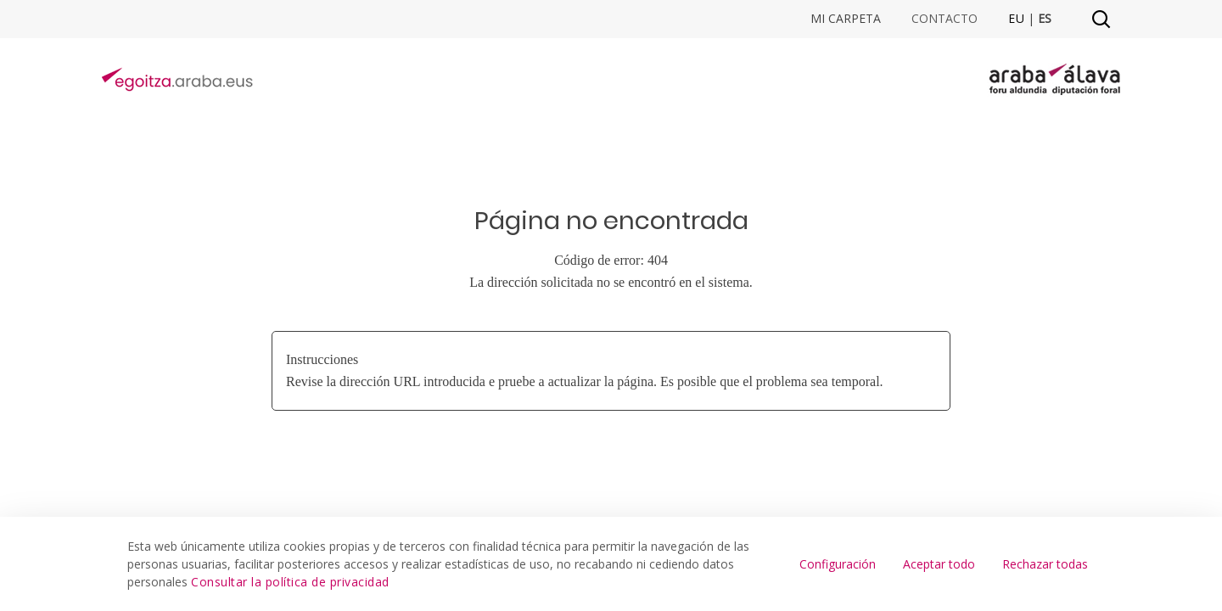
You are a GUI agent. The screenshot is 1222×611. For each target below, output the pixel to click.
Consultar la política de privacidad (290, 582)
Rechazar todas (1045, 564)
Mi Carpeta (845, 18)
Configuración (837, 564)
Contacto (944, 18)
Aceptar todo (939, 564)
